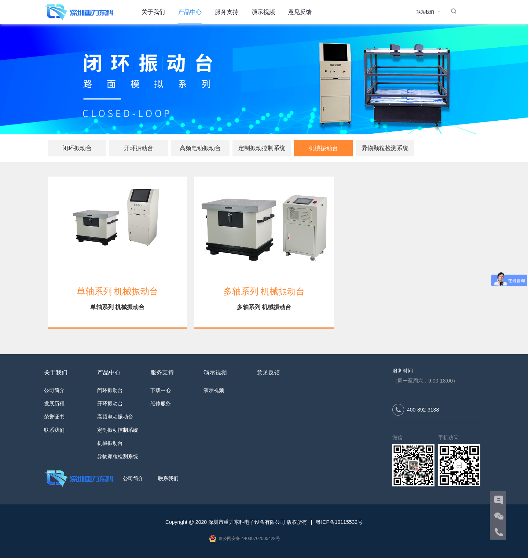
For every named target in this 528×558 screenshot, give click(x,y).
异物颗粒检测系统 (385, 148)
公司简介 (54, 390)
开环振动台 (138, 148)
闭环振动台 (77, 148)
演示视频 (263, 12)
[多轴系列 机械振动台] (264, 221)
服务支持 (226, 12)
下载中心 (160, 390)
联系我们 (54, 430)
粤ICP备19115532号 (339, 522)
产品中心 (190, 12)
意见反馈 (300, 12)
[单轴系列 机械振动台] (117, 221)
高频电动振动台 (200, 148)
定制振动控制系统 (261, 148)
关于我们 (153, 12)
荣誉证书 (54, 417)
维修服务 (160, 403)
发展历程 (54, 403)
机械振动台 (323, 148)
